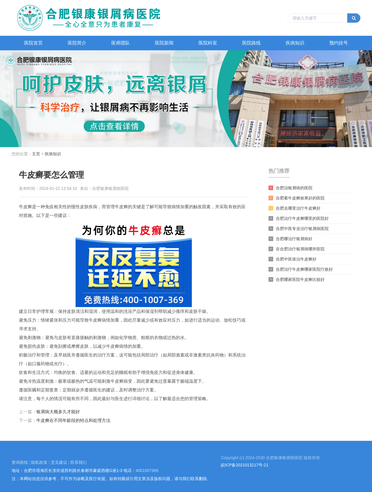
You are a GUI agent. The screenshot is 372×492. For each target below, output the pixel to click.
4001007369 (147, 470)
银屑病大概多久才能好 (58, 411)
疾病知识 (295, 42)
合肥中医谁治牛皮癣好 (292, 259)
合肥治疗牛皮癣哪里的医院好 (299, 218)
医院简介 (77, 42)
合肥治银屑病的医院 (290, 188)
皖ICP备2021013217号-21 (244, 465)
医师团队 (120, 42)
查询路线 (20, 462)
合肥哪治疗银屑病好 (290, 238)
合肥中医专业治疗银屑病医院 (299, 228)
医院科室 (207, 42)
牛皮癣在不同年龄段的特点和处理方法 (73, 420)
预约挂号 (338, 42)
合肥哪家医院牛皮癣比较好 (297, 279)
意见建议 (59, 462)
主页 (36, 153)
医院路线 (251, 42)
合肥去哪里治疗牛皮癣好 (295, 208)
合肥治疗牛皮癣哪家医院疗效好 (301, 269)
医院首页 (33, 42)
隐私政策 (39, 462)
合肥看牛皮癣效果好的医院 (297, 198)
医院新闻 (164, 42)
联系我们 (78, 462)
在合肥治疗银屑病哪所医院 (297, 249)
